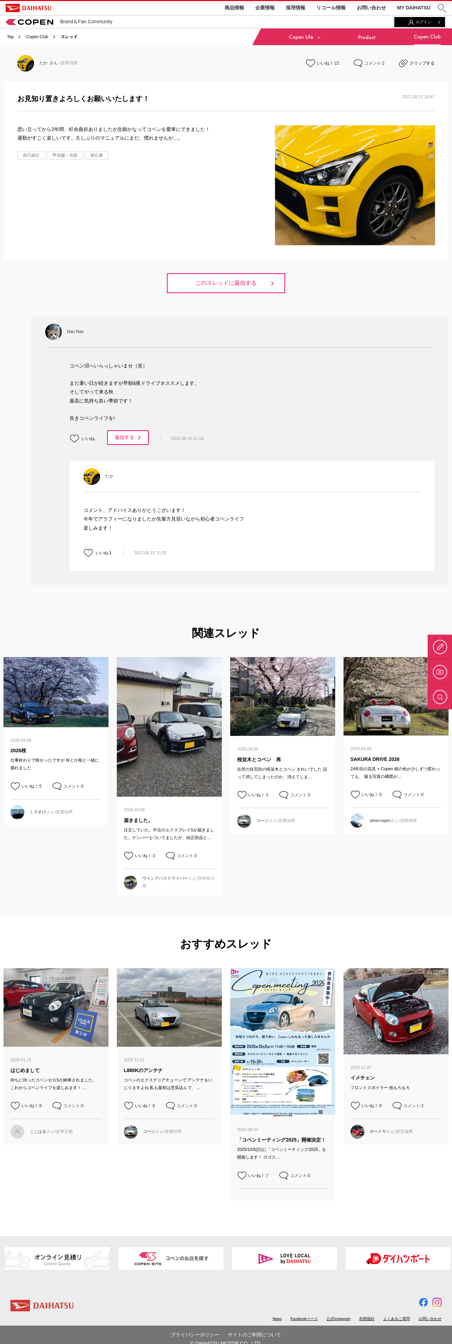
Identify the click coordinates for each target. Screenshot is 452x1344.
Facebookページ (304, 1319)
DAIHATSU (28, 8)
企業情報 (265, 7)
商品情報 (234, 7)
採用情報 (295, 7)
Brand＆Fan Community (59, 21)
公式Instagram (338, 1319)
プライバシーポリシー (195, 1334)
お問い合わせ (371, 7)
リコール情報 (331, 7)
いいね (88, 438)
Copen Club (37, 36)
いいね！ (325, 63)
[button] (441, 8)
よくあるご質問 (396, 1319)
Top (10, 36)
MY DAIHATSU (413, 7)
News (277, 1319)
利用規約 (366, 1319)
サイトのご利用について (254, 1334)
